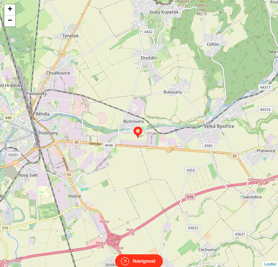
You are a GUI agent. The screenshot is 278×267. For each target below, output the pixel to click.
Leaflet (270, 257)
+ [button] (10, 9)
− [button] (10, 21)
